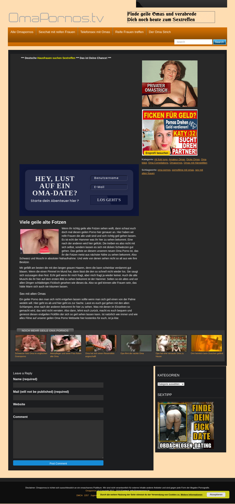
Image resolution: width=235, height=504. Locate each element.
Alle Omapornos (21, 32)
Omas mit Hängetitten (195, 162)
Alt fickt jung (161, 159)
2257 (86, 496)
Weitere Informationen (191, 494)
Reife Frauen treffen (129, 32)
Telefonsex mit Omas (95, 32)
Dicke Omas (193, 159)
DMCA (79, 496)
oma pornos (164, 170)
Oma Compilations (158, 162)
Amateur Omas (177, 159)
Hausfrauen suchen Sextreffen (56, 57)
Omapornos (176, 162)
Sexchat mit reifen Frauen (57, 32)
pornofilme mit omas (183, 170)
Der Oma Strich (160, 32)
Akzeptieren (216, 494)
